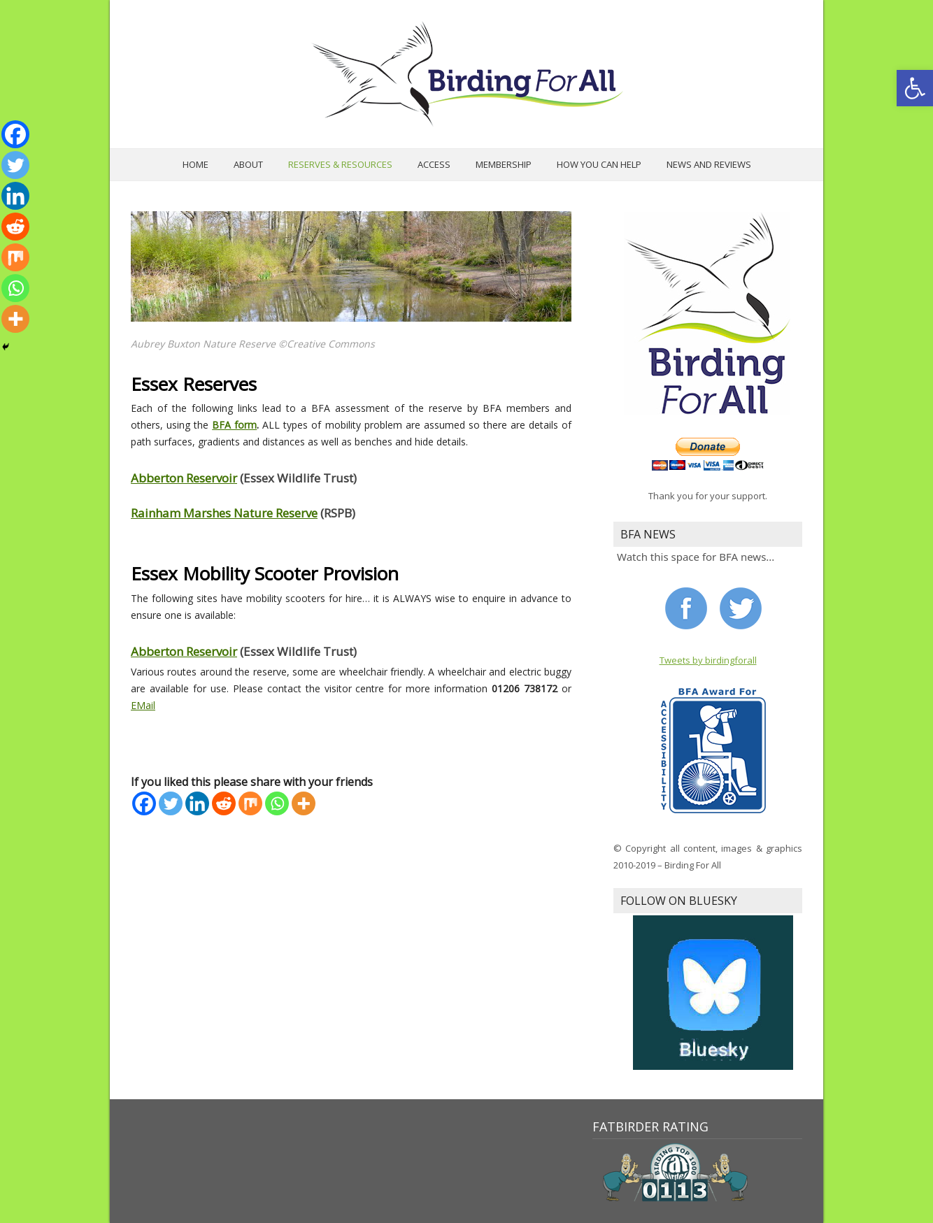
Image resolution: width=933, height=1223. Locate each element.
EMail (143, 705)
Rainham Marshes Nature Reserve (224, 513)
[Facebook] (144, 803)
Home (195, 164)
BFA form (234, 424)
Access (434, 164)
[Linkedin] (197, 803)
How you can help (599, 164)
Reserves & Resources (340, 164)
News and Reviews (709, 164)
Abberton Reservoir (184, 478)
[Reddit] (224, 803)
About (248, 164)
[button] (915, 88)
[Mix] (250, 803)
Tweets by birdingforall (708, 660)
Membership (504, 164)
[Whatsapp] (277, 803)
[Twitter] (171, 803)
